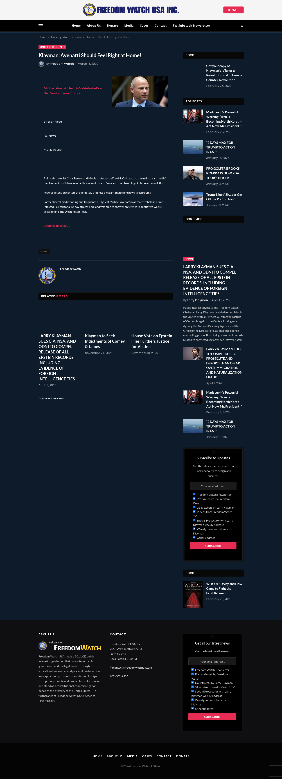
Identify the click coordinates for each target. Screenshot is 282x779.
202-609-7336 (119, 676)
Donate (233, 10)
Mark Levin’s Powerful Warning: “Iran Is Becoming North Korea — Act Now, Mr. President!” (224, 119)
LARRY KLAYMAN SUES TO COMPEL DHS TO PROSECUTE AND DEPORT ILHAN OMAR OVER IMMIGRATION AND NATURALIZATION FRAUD (224, 363)
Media (129, 26)
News (189, 259)
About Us (94, 26)
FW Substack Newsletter (191, 26)
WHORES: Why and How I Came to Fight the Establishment (225, 588)
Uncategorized (52, 47)
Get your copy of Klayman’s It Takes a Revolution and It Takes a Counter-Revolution (224, 73)
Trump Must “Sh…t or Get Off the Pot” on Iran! (224, 197)
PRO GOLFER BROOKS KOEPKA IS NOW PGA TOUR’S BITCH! (223, 173)
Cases (144, 26)
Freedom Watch (62, 64)
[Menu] (41, 26)
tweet (44, 251)
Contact (161, 26)
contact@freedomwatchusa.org (132, 667)
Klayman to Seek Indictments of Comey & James (105, 341)
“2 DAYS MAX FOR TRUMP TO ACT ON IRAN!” (220, 147)
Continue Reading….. (57, 225)
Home (76, 26)
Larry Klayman (197, 300)
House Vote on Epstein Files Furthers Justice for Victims (151, 341)
